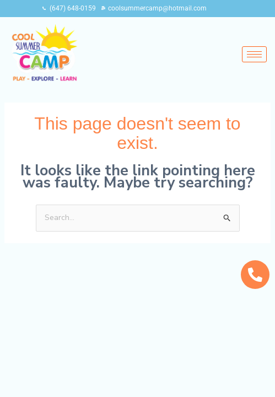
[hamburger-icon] (254, 54)
